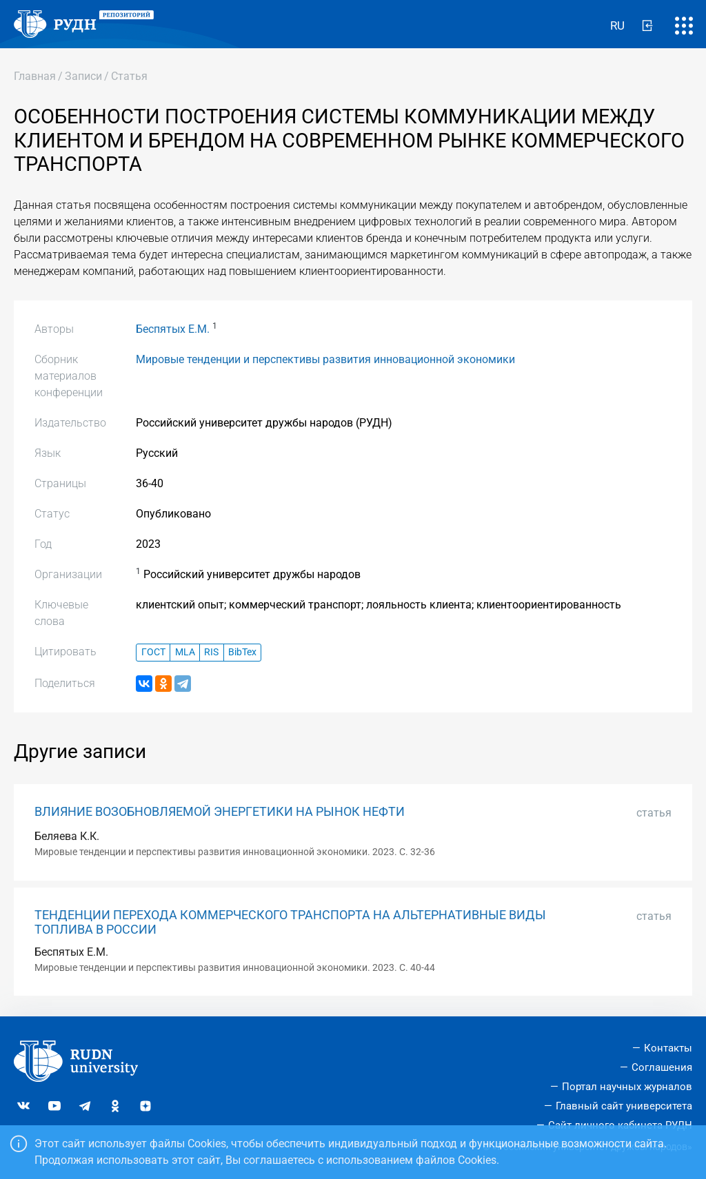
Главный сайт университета (624, 1106)
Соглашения (662, 1067)
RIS (211, 652)
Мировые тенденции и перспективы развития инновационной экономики (325, 359)
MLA (185, 652)
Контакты (668, 1048)
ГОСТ (153, 652)
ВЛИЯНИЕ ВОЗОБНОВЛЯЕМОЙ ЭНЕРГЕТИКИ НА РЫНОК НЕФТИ (219, 812)
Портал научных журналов (627, 1086)
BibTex (242, 652)
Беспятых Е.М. (173, 329)
